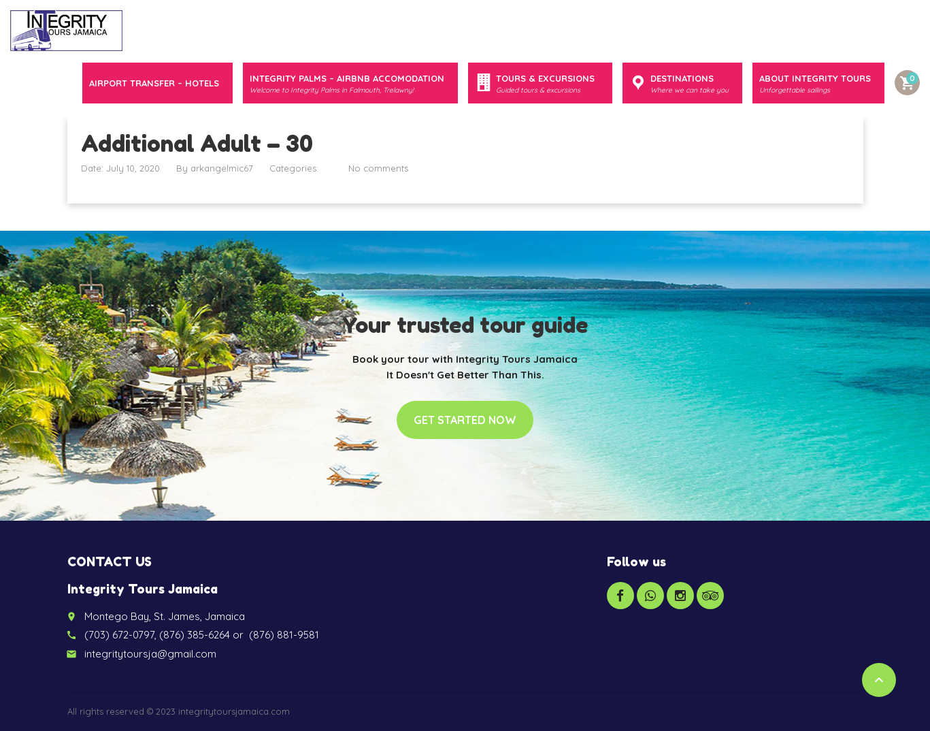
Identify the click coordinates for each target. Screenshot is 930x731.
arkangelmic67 (221, 168)
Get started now (465, 420)
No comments (378, 168)
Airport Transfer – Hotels (154, 83)
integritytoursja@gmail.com (150, 653)
